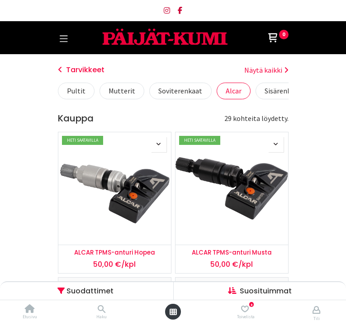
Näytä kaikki (266, 69)
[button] (266, 291)
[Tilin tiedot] (316, 309)
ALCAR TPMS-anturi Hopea (114, 253)
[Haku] (101, 309)
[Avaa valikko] (173, 311)
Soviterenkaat (180, 90)
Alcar (234, 90)
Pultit (76, 90)
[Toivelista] (245, 309)
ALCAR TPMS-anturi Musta (232, 253)
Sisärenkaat (283, 90)
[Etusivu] (30, 309)
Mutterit (122, 90)
